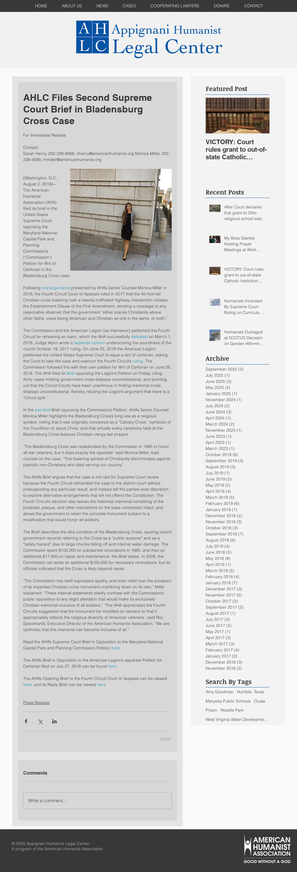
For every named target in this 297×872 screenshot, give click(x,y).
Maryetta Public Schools (228, 701)
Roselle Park (232, 710)
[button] (129, 6)
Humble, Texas (250, 691)
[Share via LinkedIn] (54, 721)
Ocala (259, 701)
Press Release (36, 702)
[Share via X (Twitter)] (40, 721)
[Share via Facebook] (26, 721)
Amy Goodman (219, 691)
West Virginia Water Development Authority (237, 719)
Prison (211, 710)
